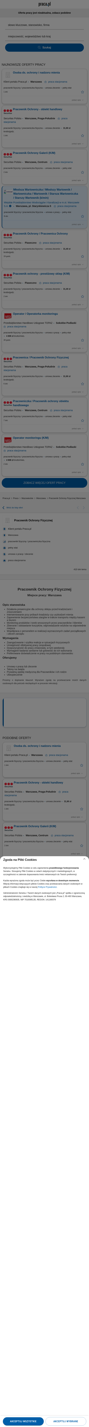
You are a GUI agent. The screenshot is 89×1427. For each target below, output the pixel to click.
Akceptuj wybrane (65, 1421)
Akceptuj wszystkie (23, 1421)
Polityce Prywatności (47, 887)
